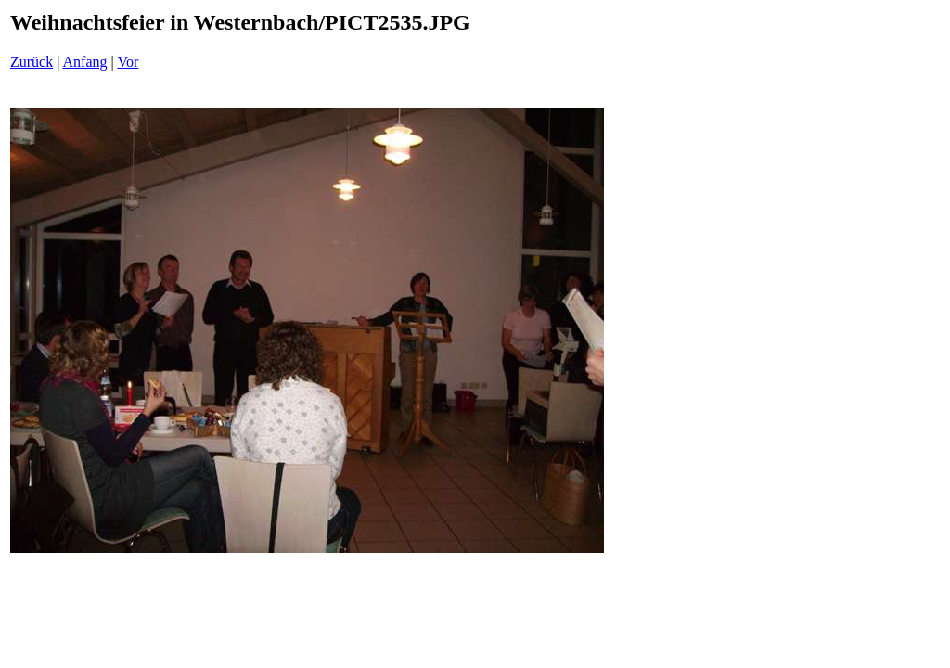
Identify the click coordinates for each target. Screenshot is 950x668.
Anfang (85, 62)
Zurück (31, 62)
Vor (127, 62)
